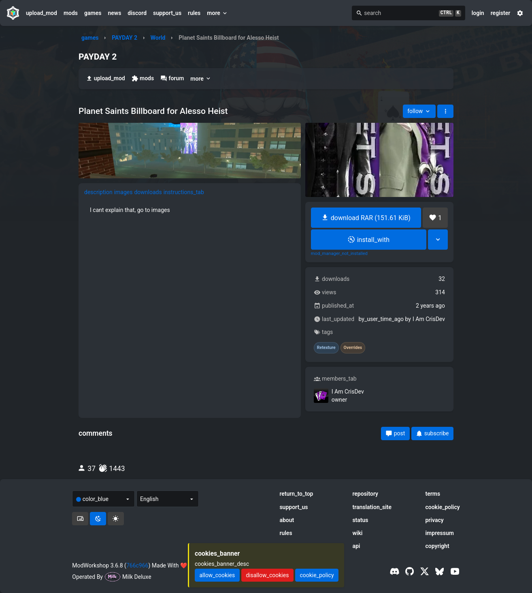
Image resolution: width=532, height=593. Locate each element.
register (501, 13)
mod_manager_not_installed (339, 253)
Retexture (326, 347)
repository (365, 493)
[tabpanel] (189, 210)
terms (432, 493)
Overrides (353, 347)
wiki (357, 533)
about (286, 520)
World (158, 37)
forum (172, 78)
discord (137, 13)
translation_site (372, 507)
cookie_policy (442, 507)
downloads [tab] (148, 192)
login (478, 13)
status (360, 520)
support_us (167, 13)
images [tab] (123, 192)
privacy (434, 520)
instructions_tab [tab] (184, 192)
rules (194, 13)
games (92, 13)
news (114, 13)
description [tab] (98, 192)
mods (71, 13)
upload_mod (41, 13)
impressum (439, 533)
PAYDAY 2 (124, 37)
